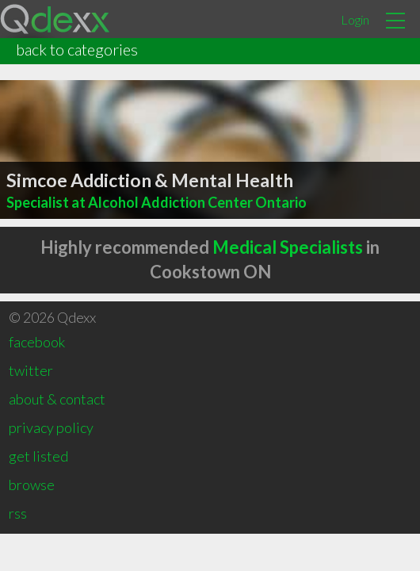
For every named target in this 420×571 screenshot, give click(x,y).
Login (355, 19)
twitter (31, 370)
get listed (38, 456)
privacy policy (51, 427)
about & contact (57, 399)
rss (18, 513)
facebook (37, 342)
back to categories (77, 49)
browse (32, 484)
